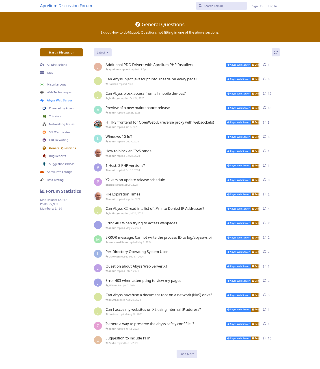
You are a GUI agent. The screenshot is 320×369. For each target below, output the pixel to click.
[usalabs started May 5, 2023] (98, 340)
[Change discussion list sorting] (103, 52)
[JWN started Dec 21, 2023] (98, 225)
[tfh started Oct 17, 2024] (98, 153)
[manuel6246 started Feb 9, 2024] (98, 239)
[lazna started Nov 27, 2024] (98, 139)
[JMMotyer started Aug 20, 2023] (98, 297)
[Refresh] (276, 52)
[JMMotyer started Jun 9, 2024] (98, 210)
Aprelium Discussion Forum (66, 5)
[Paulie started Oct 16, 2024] (98, 167)
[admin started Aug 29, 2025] (98, 110)
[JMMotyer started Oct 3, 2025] (98, 95)
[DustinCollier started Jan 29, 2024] (98, 268)
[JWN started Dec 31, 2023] (98, 283)
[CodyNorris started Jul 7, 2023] (98, 326)
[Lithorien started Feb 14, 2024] (98, 254)
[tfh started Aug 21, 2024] (98, 196)
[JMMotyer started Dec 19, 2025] (98, 81)
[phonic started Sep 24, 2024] (98, 182)
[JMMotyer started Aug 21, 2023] (98, 311)
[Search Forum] (221, 6)
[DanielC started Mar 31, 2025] (98, 124)
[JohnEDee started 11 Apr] (98, 67)
